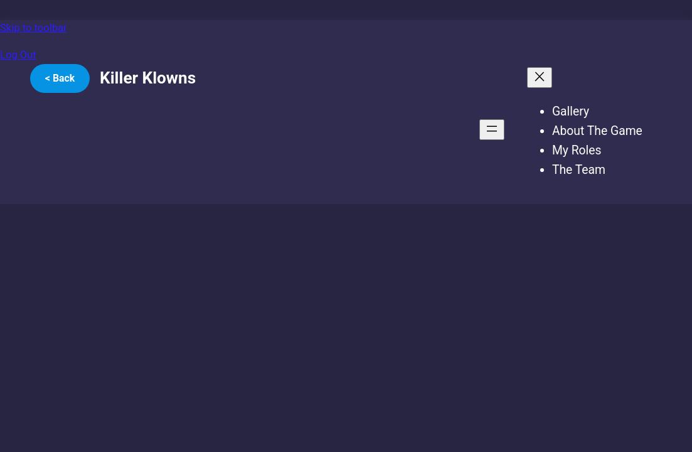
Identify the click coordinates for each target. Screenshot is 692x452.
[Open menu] (491, 129)
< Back (60, 78)
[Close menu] (539, 77)
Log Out (18, 55)
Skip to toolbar (33, 28)
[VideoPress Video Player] (250, 300)
